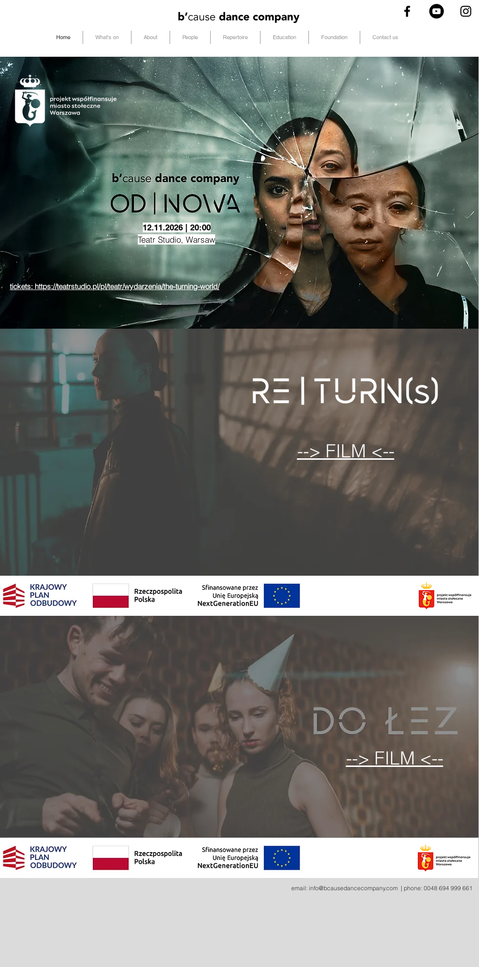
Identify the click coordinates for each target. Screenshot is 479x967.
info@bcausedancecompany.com (353, 888)
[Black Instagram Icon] (465, 11)
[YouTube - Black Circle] (436, 11)
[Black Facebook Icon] (407, 11)
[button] (190, 37)
